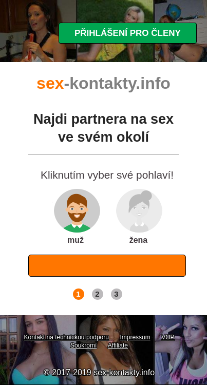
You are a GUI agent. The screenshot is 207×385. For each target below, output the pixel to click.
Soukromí (83, 345)
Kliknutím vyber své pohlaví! (107, 175)
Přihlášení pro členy (127, 33)
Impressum (135, 337)
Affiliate (118, 345)
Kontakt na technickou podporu (66, 337)
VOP (167, 337)
